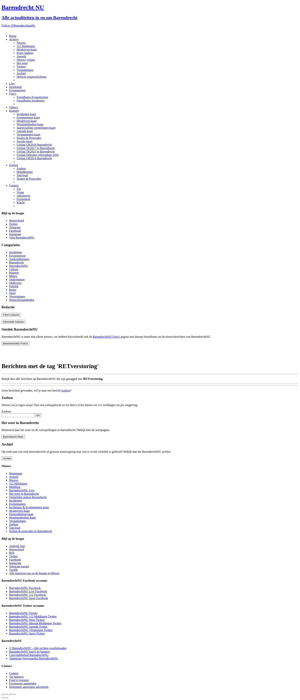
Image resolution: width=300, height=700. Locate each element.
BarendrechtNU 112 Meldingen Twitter (33, 616)
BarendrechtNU (18, 266)
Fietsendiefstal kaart (21, 514)
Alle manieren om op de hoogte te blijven (34, 573)
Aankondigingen (19, 259)
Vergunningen (25, 70)
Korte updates (25, 53)
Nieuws (21, 42)
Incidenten (15, 87)
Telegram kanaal (19, 566)
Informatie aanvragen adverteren (28, 686)
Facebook (15, 230)
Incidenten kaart (26, 114)
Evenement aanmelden (22, 683)
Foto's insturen (11, 314)
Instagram (15, 234)
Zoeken (13, 165)
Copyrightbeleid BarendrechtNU (28, 655)
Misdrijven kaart (27, 49)
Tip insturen (16, 676)
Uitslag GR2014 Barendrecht (34, 158)
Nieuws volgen (26, 59)
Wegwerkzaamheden (21, 299)
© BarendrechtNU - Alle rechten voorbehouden (37, 648)
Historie (14, 272)
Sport (12, 293)
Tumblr (13, 569)
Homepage (15, 473)
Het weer (22, 63)
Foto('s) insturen (19, 680)
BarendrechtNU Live (22, 490)
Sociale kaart (24, 141)
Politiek (13, 286)
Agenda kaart (25, 131)
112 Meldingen (26, 46)
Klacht (21, 202)
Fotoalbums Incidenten (30, 100)
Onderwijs (15, 282)
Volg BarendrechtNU (22, 237)
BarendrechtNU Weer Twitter (27, 619)
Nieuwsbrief (16, 220)
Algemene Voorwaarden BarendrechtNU (33, 658)
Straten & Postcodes (29, 138)
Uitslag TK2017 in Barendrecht (36, 148)
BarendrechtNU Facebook (25, 588)
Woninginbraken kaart (30, 124)
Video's (13, 107)
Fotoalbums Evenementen (32, 97)
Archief (21, 73)
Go (38, 415)
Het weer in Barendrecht (24, 493)
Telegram (14, 227)
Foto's (12, 93)
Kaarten (14, 110)
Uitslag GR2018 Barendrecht (34, 144)
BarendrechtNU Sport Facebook (28, 598)
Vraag (20, 192)
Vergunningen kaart (28, 134)
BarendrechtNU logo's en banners (29, 651)
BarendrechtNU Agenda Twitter (28, 626)
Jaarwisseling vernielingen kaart (36, 127)
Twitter (13, 224)
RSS (11, 552)
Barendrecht (16, 262)
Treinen (21, 66)
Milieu (13, 276)
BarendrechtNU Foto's (106, 336)
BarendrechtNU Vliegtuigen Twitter (30, 630)
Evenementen (17, 90)
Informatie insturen (13, 321)
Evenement (23, 199)
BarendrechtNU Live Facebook (28, 591)
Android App (17, 546)
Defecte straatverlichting (31, 76)
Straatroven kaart (19, 510)
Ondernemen (17, 279)
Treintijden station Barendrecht (28, 497)
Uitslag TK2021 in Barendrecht (36, 151)
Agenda (21, 56)
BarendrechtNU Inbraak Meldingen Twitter (35, 623)
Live (12, 83)
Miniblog (14, 487)
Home (12, 36)
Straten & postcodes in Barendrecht (30, 531)
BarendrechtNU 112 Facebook (27, 594)
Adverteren (23, 195)
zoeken (66, 390)
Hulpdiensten (25, 171)
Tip (19, 188)
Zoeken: (6, 411)
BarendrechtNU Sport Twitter (27, 633)
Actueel (13, 39)
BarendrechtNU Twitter (23, 613)
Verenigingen (17, 296)
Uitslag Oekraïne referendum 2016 (38, 154)
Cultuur (13, 269)
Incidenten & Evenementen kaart (29, 507)
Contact (13, 185)
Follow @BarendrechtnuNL (18, 25)
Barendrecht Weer (13, 436)
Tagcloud (22, 175)
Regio (12, 289)
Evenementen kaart (28, 117)
